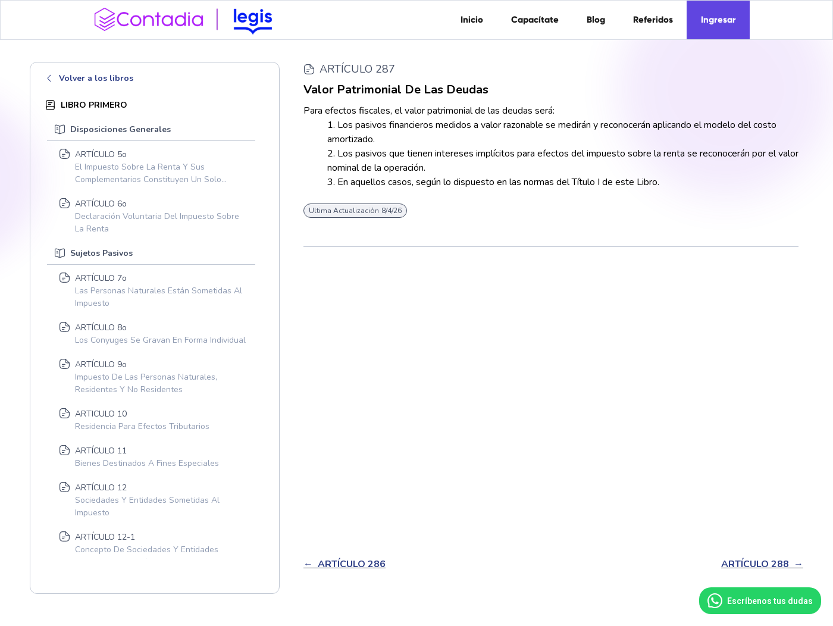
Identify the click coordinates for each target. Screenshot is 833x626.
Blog (596, 19)
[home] (187, 18)
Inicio (472, 19)
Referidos (653, 19)
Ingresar (718, 19)
